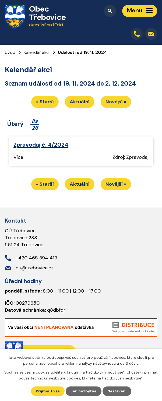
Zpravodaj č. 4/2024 (40, 144)
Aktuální (80, 102)
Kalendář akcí (37, 52)
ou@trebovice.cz (35, 268)
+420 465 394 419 (36, 258)
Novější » (115, 102)
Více (18, 157)
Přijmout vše (48, 391)
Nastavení (116, 391)
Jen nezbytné (84, 391)
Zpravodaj (137, 157)
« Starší (45, 102)
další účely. (129, 363)
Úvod (10, 52)
